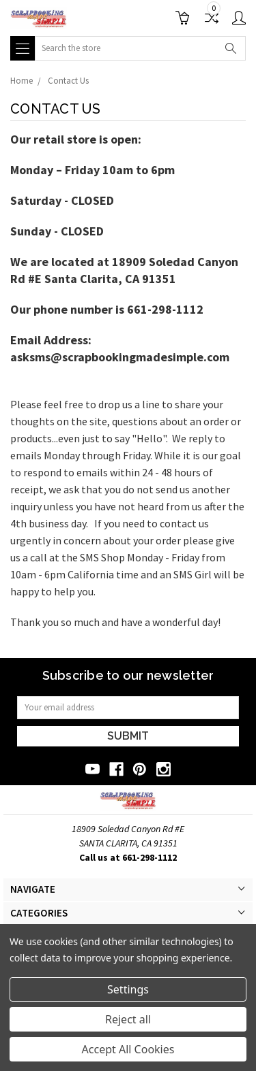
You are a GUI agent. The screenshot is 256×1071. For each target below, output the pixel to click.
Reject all (128, 1019)
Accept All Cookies (128, 1049)
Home (21, 80)
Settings (128, 989)
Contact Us (68, 80)
